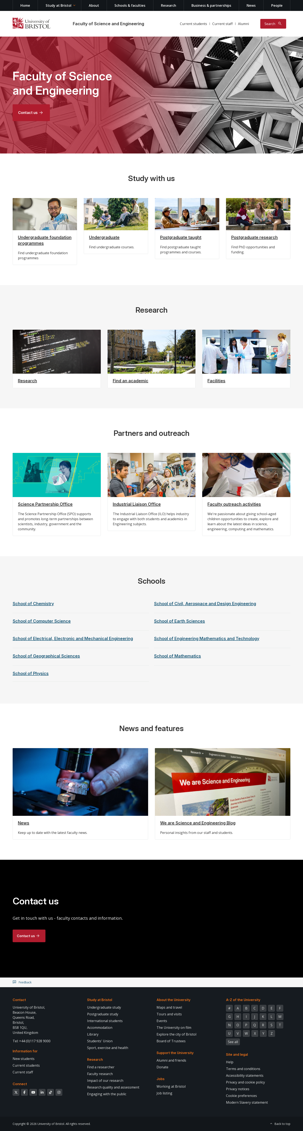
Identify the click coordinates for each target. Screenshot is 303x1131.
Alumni (243, 23)
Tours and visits (169, 1014)
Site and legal (237, 1054)
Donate (162, 1067)
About (94, 5)
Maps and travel (169, 1007)
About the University (173, 1000)
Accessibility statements (244, 1075)
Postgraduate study (102, 1014)
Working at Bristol (171, 1086)
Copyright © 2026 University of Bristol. (39, 1124)
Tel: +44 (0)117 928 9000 (31, 1041)
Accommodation (99, 1027)
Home (25, 5)
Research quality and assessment (113, 1087)
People (277, 5)
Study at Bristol (58, 5)
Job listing (164, 1093)
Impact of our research (105, 1080)
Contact (19, 1000)
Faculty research (100, 1073)
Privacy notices (237, 1089)
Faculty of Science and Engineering (108, 23)
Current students (193, 23)
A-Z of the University (243, 1000)
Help (229, 1062)
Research (168, 5)
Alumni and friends (171, 1060)
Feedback (25, 982)
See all (233, 1042)
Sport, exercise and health (107, 1047)
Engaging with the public (106, 1094)
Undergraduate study (104, 1007)
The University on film (174, 1027)
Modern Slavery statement (247, 1102)
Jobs (161, 1079)
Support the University (175, 1053)
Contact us (28, 112)
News (251, 5)
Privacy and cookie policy (245, 1082)
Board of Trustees (171, 1041)
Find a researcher (100, 1067)
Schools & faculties (129, 5)
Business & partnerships (211, 5)
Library (92, 1034)
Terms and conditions (243, 1068)
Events (162, 1021)
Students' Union (100, 1041)
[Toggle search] (273, 24)
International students (105, 1021)
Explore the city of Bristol (176, 1034)
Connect (20, 1084)
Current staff (222, 23)
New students (24, 1058)
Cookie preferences (241, 1095)
